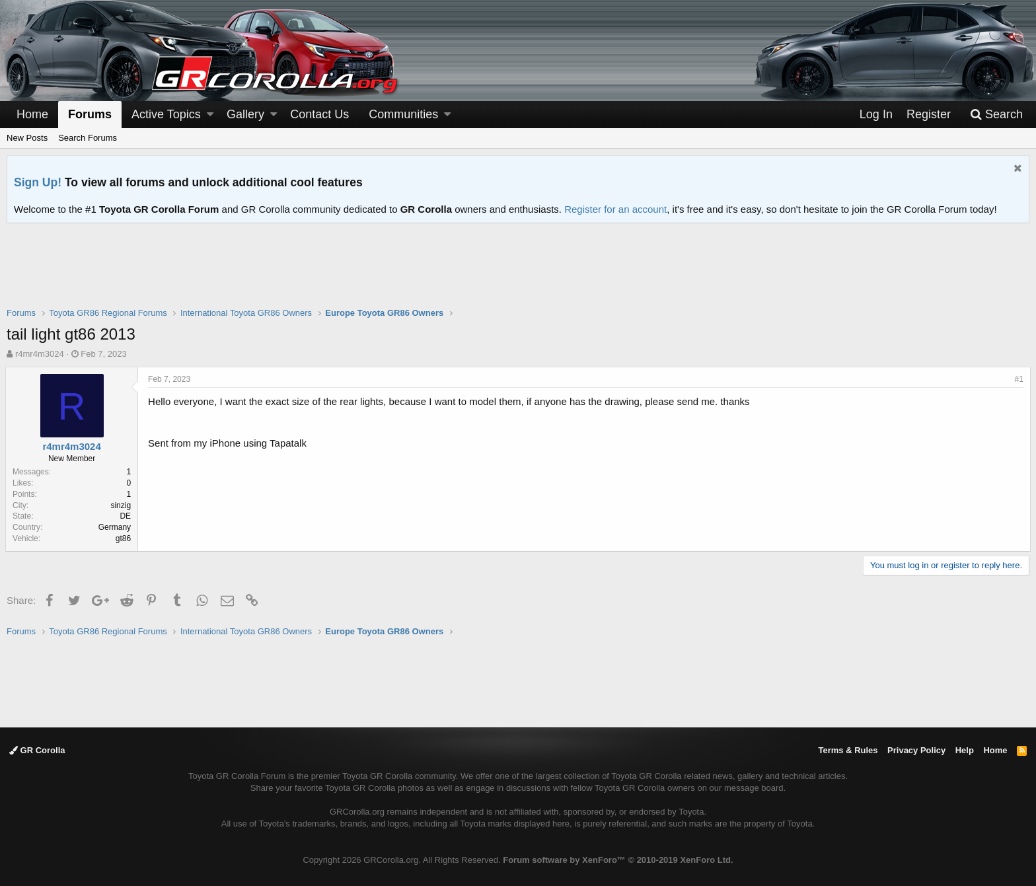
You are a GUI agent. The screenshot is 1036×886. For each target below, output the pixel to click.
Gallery (245, 114)
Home (32, 114)
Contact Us (319, 114)
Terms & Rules (847, 750)
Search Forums (87, 138)
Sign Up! (37, 182)
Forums (90, 114)
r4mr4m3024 (39, 354)
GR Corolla (37, 750)
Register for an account (615, 209)
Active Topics (166, 114)
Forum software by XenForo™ (618, 860)
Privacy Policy (916, 750)
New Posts (27, 138)
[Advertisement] (518, 273)
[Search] (996, 114)
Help (964, 750)
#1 (1018, 379)
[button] (210, 114)
